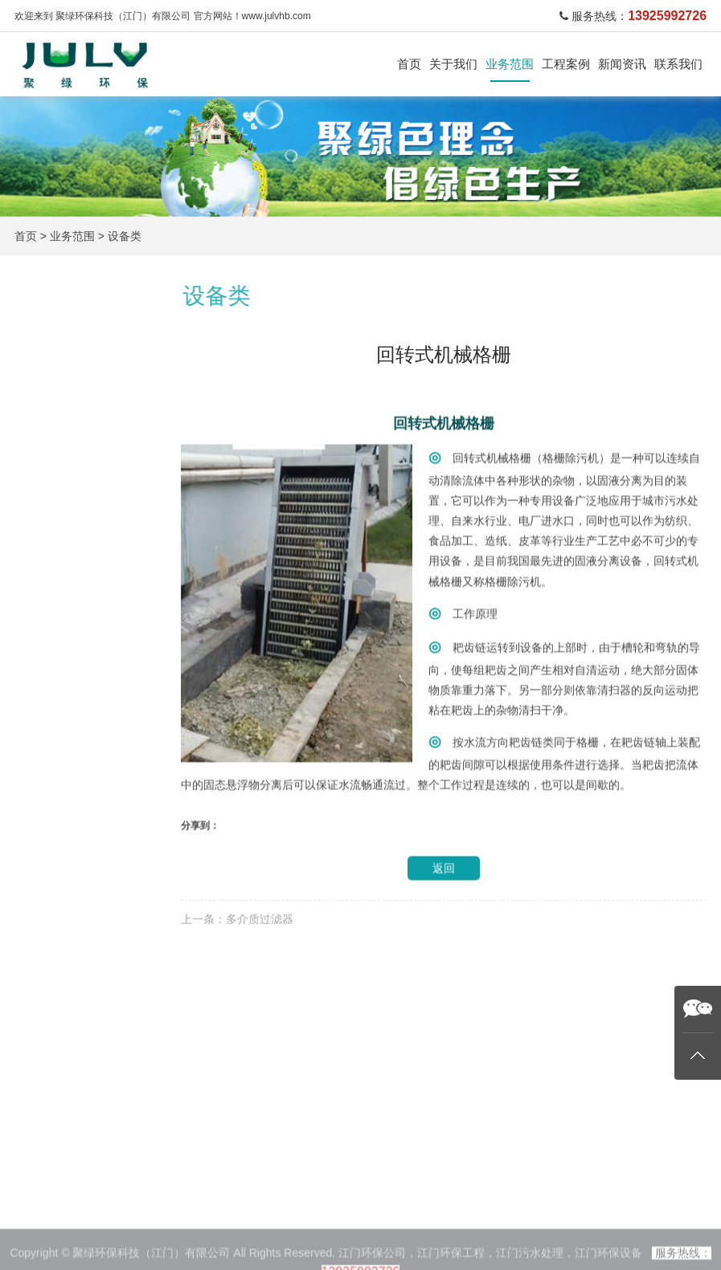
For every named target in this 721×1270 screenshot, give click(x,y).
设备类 (124, 236)
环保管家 (64, 651)
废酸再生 (225, 1244)
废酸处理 (64, 521)
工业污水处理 (77, 392)
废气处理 (64, 478)
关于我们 (453, 64)
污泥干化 (64, 565)
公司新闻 (309, 1223)
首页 (409, 64)
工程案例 (566, 64)
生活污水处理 (77, 435)
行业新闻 (309, 1244)
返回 (443, 915)
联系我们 (678, 64)
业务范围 (509, 64)
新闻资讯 (622, 64)
